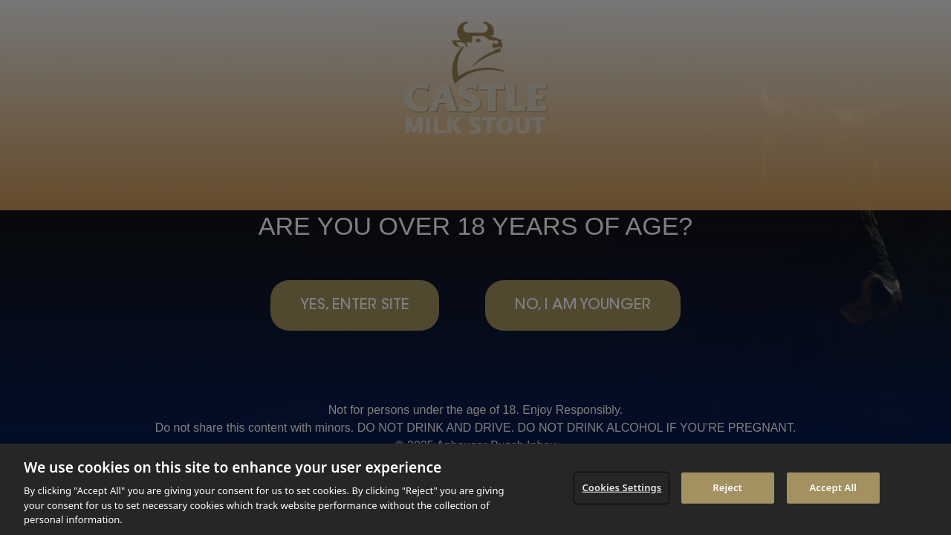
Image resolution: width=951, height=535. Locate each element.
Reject (727, 487)
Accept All (833, 487)
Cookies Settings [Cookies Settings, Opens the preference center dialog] (621, 487)
